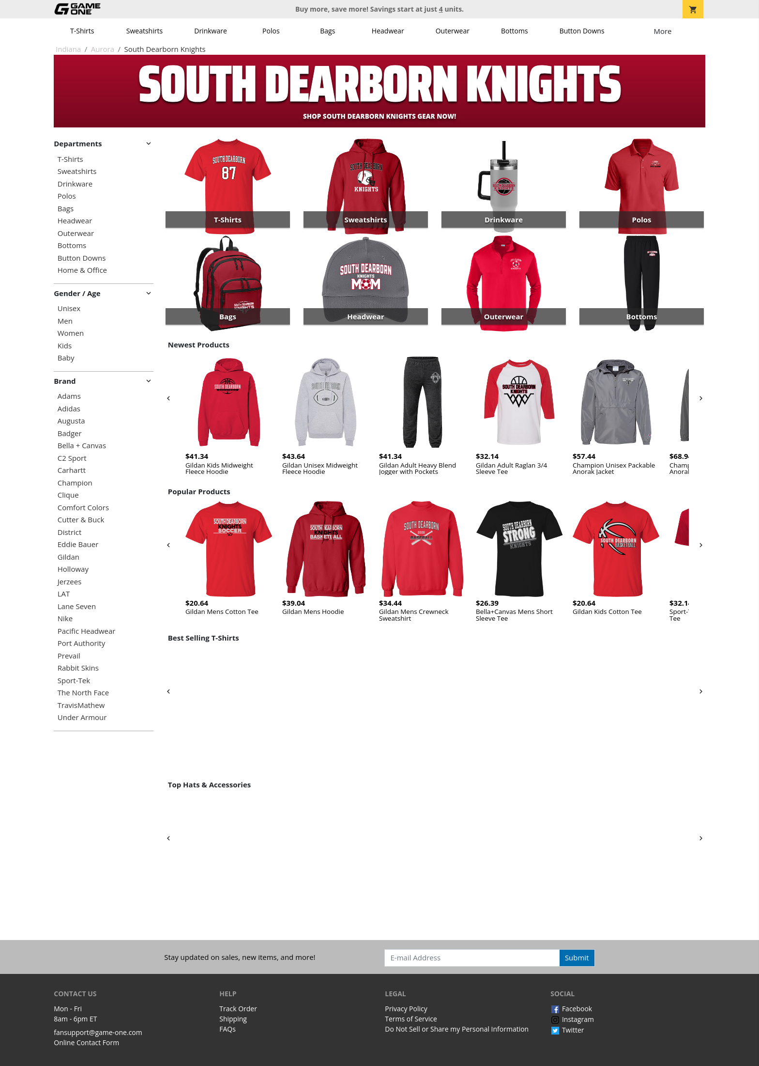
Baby (66, 358)
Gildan (68, 557)
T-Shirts (82, 30)
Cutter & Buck (81, 520)
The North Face (83, 693)
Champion (75, 483)
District (70, 532)
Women (71, 333)
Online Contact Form (86, 1042)
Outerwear (453, 30)
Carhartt (72, 470)
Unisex (69, 308)
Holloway (73, 569)
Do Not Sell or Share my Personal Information (457, 1029)
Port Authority (81, 643)
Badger (70, 433)
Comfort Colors (83, 507)
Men (65, 321)
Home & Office (82, 270)
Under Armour (82, 717)
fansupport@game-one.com (98, 1032)
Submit (577, 957)
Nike (65, 618)
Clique (68, 495)
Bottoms (514, 30)
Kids (65, 346)
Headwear (388, 30)
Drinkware (210, 30)
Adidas (69, 409)
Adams (69, 396)
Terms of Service (411, 1018)
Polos (270, 30)
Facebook (571, 1008)
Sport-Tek (74, 680)
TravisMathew (81, 705)
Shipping (233, 1018)
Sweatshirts (144, 30)
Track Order (238, 1008)
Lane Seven (77, 606)
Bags (327, 30)
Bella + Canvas (82, 445)
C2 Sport (72, 458)
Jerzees (70, 582)
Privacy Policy (406, 1008)
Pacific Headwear (87, 631)
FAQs (227, 1029)
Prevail (69, 656)
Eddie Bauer (78, 544)
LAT (64, 594)
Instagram (572, 1019)
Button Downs (582, 30)
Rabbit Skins (78, 668)
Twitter (567, 1030)
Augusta (71, 421)
